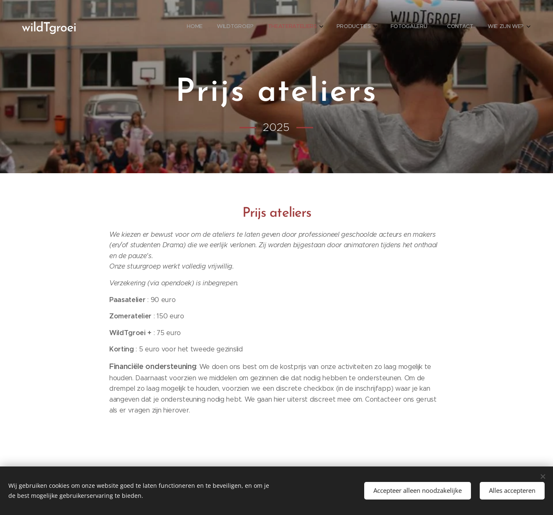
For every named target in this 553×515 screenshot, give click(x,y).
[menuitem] (422, 27)
